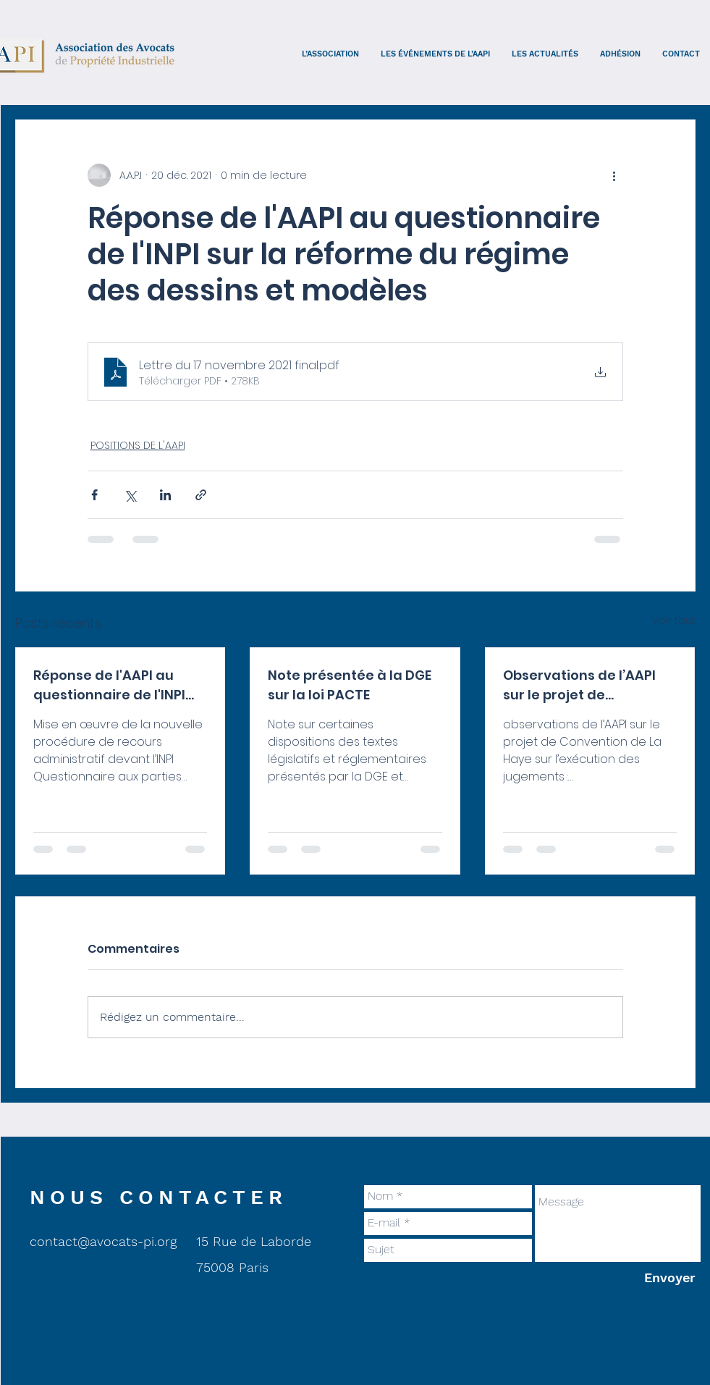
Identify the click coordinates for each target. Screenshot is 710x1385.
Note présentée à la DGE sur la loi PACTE (349, 685)
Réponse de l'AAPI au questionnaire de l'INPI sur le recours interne (109, 685)
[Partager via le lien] (201, 495)
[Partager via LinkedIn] (165, 495)
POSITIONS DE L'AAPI (137, 445)
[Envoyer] (670, 1278)
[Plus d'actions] (614, 175)
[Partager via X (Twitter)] (130, 495)
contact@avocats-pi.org (103, 1241)
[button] (330, 54)
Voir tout (674, 620)
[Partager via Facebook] (94, 495)
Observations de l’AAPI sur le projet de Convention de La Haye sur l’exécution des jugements (582, 685)
